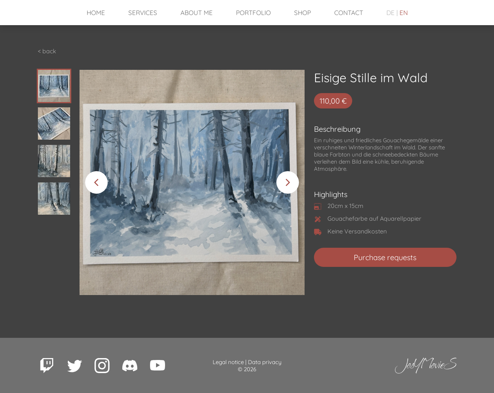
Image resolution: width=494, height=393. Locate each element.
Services (142, 13)
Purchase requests (385, 257)
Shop (302, 13)
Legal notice (228, 362)
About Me (196, 13)
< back (47, 51)
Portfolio (253, 13)
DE (390, 13)
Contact (348, 13)
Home (96, 13)
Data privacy (265, 362)
